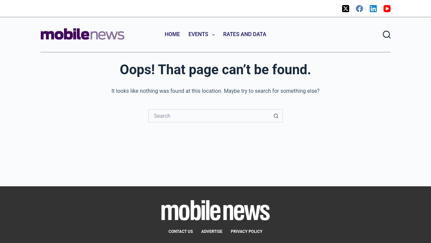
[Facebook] (359, 8)
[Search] (387, 34)
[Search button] (276, 116)
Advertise (212, 231)
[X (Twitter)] (345, 8)
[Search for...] (208, 116)
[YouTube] (387, 8)
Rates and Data (244, 34)
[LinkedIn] (373, 8)
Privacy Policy (247, 231)
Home (172, 34)
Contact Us (181, 231)
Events (203, 35)
